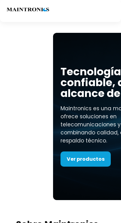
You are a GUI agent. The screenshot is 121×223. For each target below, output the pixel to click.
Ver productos (86, 159)
